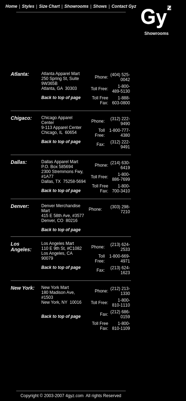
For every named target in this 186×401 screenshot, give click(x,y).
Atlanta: (20, 27)
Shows (100, 6)
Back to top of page (60, 51)
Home (11, 6)
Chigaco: (21, 71)
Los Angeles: (21, 200)
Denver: (20, 159)
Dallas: (19, 115)
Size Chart (49, 6)
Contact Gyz (124, 6)
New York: (23, 241)
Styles (28, 6)
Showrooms (76, 6)
